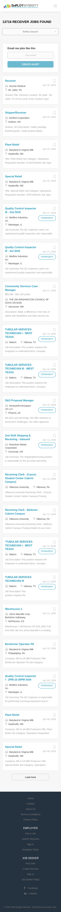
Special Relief (13, 176)
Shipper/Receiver (15, 112)
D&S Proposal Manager (19, 400)
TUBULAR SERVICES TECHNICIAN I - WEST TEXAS (18, 333)
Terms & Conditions (30, 814)
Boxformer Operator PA (19, 644)
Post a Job (30, 833)
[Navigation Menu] (55, 5)
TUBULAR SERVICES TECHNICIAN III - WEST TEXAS (19, 369)
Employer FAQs (30, 849)
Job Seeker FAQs (31, 879)
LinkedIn (32, 893)
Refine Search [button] (30, 31)
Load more (30, 777)
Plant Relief (12, 144)
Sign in (30, 844)
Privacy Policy (30, 819)
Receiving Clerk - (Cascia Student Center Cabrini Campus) (20, 478)
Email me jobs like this (21, 48)
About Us (30, 809)
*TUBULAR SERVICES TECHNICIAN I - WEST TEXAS (19, 545)
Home (30, 798)
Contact (30, 803)
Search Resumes (30, 839)
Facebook (33, 888)
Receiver (10, 80)
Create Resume (30, 868)
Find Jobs (30, 863)
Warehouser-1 (13, 609)
